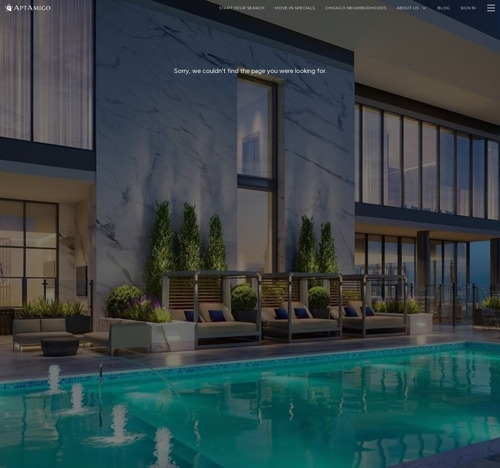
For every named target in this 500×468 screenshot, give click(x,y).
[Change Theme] (9, 7)
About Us (412, 8)
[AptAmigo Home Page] (31, 7)
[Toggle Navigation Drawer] (491, 8)
